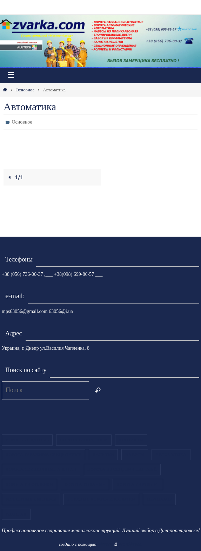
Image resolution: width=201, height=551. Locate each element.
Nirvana (105, 544)
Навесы (134, 455)
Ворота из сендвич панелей (122, 469)
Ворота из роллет (137, 484)
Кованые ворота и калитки (101, 499)
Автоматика (170, 455)
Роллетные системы (31, 499)
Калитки (103, 455)
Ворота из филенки (29, 484)
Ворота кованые (85, 484)
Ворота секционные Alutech (41, 469)
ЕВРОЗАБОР (159, 499)
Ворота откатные (27, 440)
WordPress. (130, 544)
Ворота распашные (84, 440)
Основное (24, 90)
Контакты (131, 440)
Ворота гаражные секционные (43, 455)
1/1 (15, 177)
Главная (16, 514)
